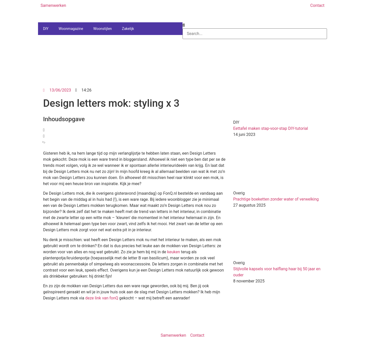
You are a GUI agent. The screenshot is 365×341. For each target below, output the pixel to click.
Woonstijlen (102, 29)
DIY (45, 29)
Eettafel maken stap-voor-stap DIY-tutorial (270, 128)
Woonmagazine (71, 29)
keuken (173, 251)
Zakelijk (128, 29)
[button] (134, 130)
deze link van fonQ (101, 298)
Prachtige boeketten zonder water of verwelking (276, 199)
